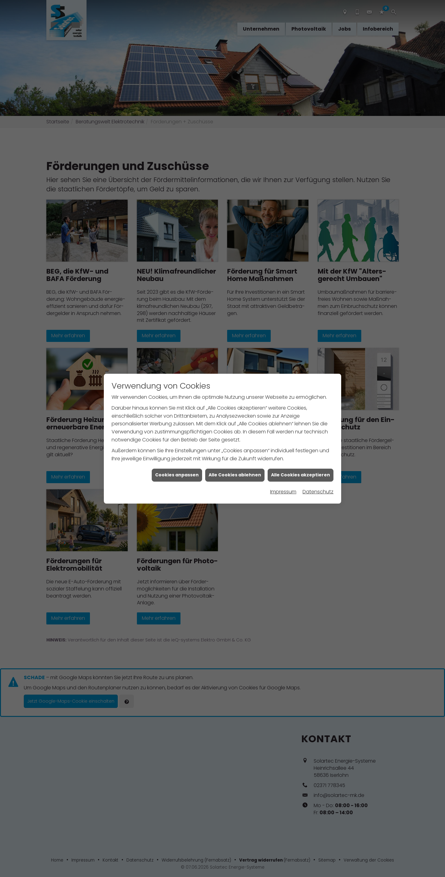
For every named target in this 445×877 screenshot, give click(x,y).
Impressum (283, 478)
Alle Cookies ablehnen (235, 462)
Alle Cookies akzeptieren (300, 462)
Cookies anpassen (177, 462)
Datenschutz (318, 478)
